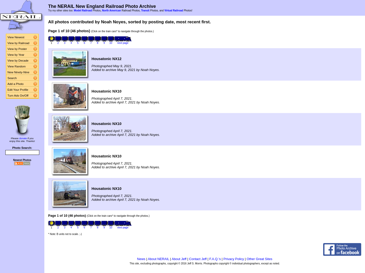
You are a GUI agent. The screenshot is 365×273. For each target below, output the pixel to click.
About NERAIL (158, 259)
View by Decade (18, 60)
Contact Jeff (198, 259)
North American (111, 10)
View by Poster (17, 48)
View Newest (16, 37)
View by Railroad (18, 43)
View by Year (16, 54)
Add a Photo (16, 83)
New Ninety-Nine (18, 72)
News (141, 259)
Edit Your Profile (18, 89)
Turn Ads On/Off (18, 95)
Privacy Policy (234, 259)
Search (12, 78)
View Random (17, 66)
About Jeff (179, 259)
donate (23, 138)
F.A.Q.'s (215, 259)
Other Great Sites (259, 259)
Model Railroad (83, 10)
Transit (145, 10)
